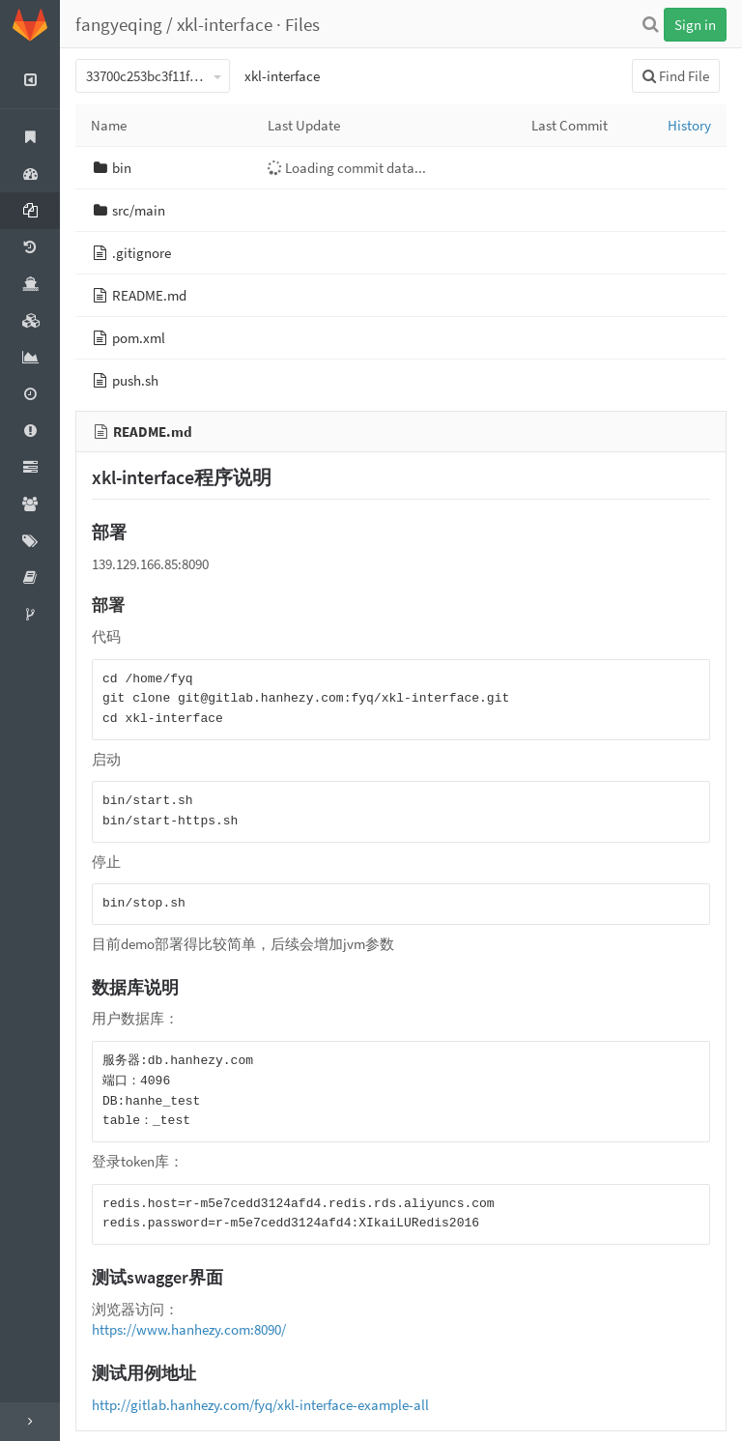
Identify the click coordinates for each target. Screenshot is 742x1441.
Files (302, 24)
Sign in (695, 24)
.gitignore (141, 253)
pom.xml (138, 338)
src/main (138, 210)
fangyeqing (118, 24)
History (689, 125)
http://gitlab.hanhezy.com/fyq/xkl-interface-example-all (260, 1405)
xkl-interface (224, 24)
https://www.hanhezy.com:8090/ (189, 1329)
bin (121, 168)
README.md (149, 295)
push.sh (135, 380)
